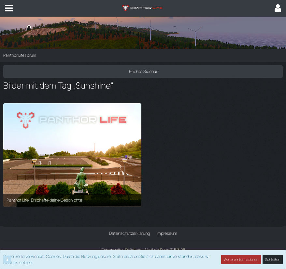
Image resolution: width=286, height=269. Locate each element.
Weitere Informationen (241, 259)
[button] (8, 8)
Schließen (272, 259)
